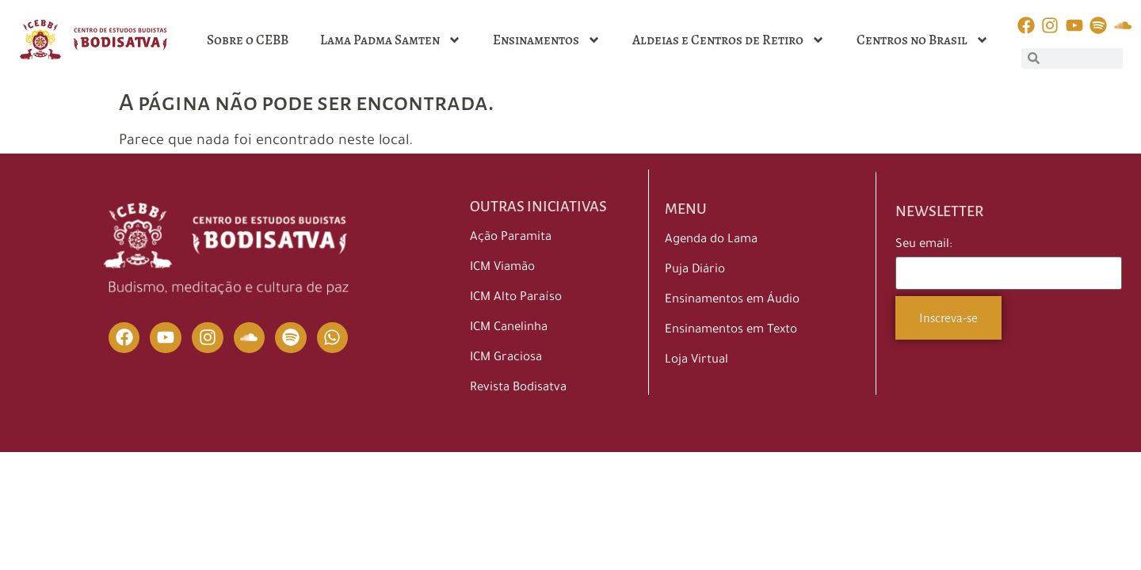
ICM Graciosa (506, 358)
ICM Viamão (502, 268)
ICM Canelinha (509, 328)
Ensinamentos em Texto (731, 330)
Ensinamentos (547, 40)
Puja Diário (695, 270)
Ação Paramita (510, 238)
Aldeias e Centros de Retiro (728, 40)
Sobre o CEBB (247, 40)
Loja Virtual (696, 360)
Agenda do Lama (711, 240)
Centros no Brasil (923, 40)
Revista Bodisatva (518, 388)
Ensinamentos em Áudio (732, 300)
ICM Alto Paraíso (516, 298)
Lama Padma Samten (390, 40)
